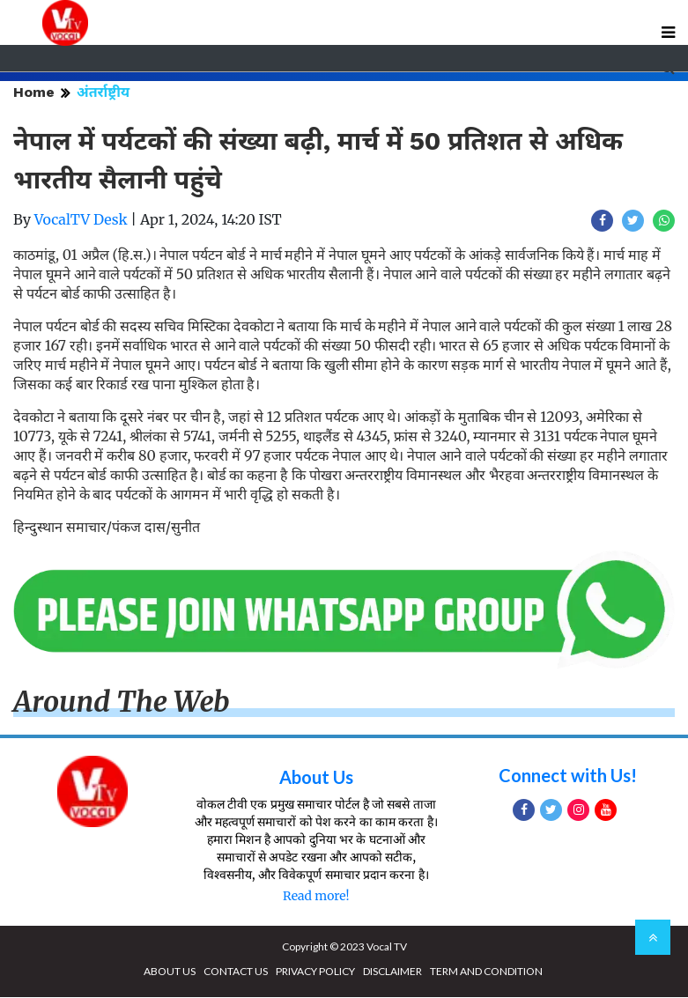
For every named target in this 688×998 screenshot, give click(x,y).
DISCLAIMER (392, 972)
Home (34, 92)
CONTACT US (235, 972)
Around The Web (121, 702)
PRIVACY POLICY (315, 972)
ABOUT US (170, 972)
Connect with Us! (568, 776)
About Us (316, 777)
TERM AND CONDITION (486, 972)
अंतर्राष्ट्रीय (103, 92)
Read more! (316, 897)
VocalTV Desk (81, 219)
